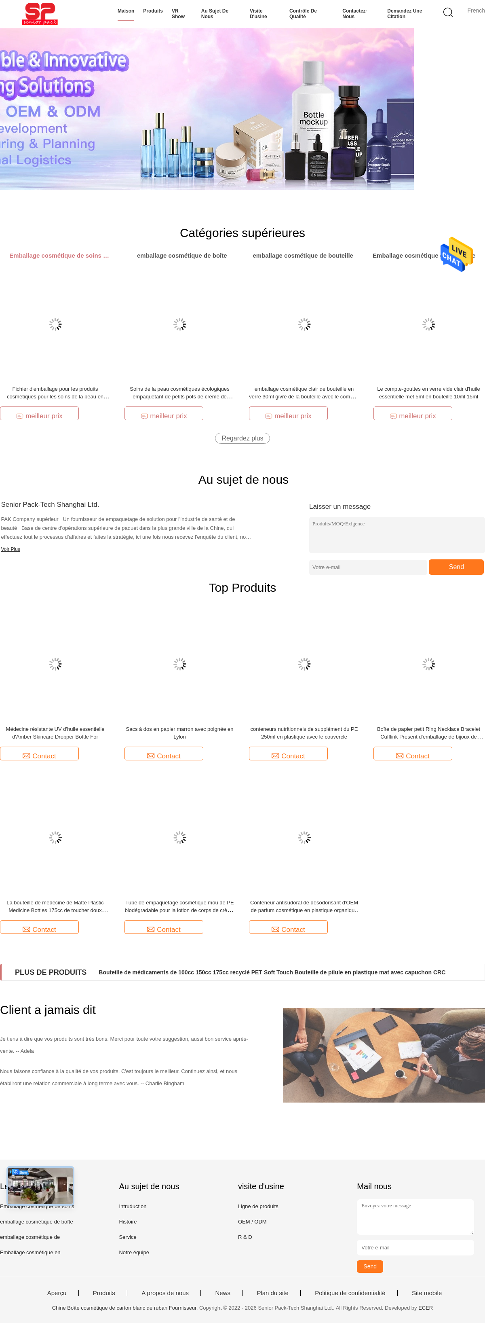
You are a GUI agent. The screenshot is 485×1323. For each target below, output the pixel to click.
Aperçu (57, 1293)
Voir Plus (10, 549)
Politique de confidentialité (350, 1293)
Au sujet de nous (214, 13)
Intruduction (132, 1206)
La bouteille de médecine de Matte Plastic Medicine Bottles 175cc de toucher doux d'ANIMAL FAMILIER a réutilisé (55, 910)
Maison (126, 11)
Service (127, 1237)
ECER (425, 1308)
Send (456, 566)
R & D (245, 1237)
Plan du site (272, 1293)
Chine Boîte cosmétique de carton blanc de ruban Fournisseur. (125, 1308)
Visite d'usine (258, 13)
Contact (39, 756)
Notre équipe (134, 1252)
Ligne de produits (258, 1206)
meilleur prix (39, 416)
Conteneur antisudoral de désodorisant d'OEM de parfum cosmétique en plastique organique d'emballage (304, 910)
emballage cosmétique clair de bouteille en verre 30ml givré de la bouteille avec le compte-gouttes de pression (304, 396)
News (222, 1293)
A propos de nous (165, 1293)
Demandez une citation (404, 13)
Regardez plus (242, 438)
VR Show (178, 13)
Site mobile (427, 1293)
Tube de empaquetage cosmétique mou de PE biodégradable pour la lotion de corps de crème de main (180, 910)
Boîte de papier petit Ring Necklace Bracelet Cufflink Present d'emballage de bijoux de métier (428, 736)
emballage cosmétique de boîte (36, 1222)
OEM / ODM (252, 1222)
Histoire (128, 1222)
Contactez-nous (354, 13)
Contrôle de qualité (303, 13)
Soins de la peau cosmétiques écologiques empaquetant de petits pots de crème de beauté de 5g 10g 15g (179, 396)
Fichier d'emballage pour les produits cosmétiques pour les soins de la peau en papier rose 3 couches (55, 396)
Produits (153, 11)
